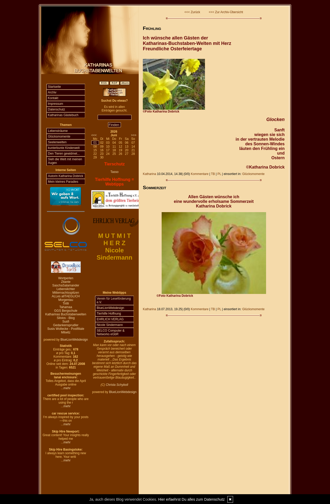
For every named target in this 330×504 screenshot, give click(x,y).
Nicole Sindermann (110, 325)
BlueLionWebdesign (74, 339)
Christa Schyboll (117, 385)
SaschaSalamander (65, 285)
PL (219, 174)
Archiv (52, 92)
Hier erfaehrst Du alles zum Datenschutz (191, 499)
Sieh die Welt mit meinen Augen (65, 161)
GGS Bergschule (65, 311)
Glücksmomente (59, 136)
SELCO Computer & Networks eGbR (111, 332)
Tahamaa (65, 307)
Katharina (149, 174)
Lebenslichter (65, 289)
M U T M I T (114, 235)
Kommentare (200, 174)
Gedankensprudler (66, 325)
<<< (94, 135)
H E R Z (114, 242)
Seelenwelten (57, 142)
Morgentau (65, 300)
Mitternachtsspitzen (65, 292)
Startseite (54, 87)
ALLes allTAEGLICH (66, 296)
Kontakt (53, 98)
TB (213, 174)
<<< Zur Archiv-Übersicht (226, 12)
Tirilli (66, 303)
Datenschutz (56, 109)
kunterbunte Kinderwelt (64, 148)
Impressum (55, 104)
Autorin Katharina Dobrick (65, 176)
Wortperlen (65, 278)
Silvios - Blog (66, 318)
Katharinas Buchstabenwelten (65, 314)
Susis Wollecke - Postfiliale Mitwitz (65, 330)
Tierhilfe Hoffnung (109, 313)
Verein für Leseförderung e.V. (114, 300)
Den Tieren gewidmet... (64, 153)
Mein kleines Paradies (63, 181)
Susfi (65, 321)
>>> (133, 135)
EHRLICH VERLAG (110, 319)
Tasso (114, 172)
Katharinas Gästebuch (63, 115)
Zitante (66, 282)
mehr (66, 388)
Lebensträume (58, 131)
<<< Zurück (192, 12)
